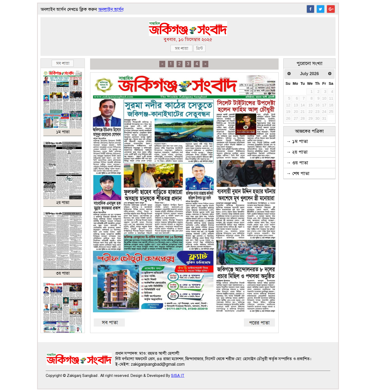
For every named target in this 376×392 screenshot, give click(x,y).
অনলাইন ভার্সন (111, 9)
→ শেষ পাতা (297, 173)
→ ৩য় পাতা (297, 163)
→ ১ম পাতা (297, 141)
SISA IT (177, 375)
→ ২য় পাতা (297, 152)
